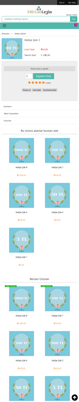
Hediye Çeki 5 (57, 360)
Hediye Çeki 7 (57, 167)
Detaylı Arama (71, 15)
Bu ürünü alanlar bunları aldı (39, 131)
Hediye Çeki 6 (21, 212)
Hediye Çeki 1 (21, 257)
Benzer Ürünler (39, 279)
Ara (73, 19)
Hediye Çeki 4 (57, 212)
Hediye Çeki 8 (21, 167)
